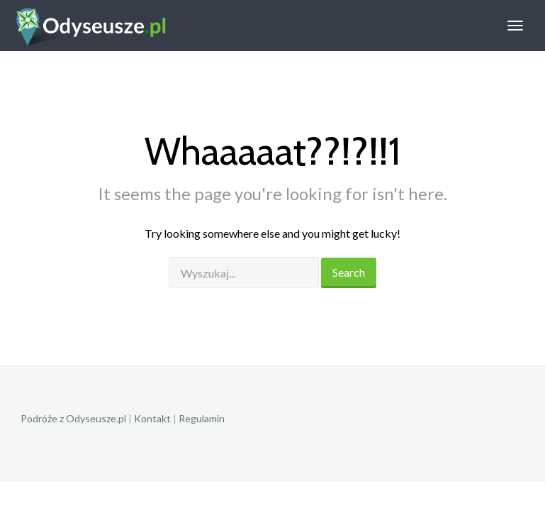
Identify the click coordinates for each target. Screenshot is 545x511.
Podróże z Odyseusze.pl (73, 418)
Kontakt (152, 418)
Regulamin (202, 418)
